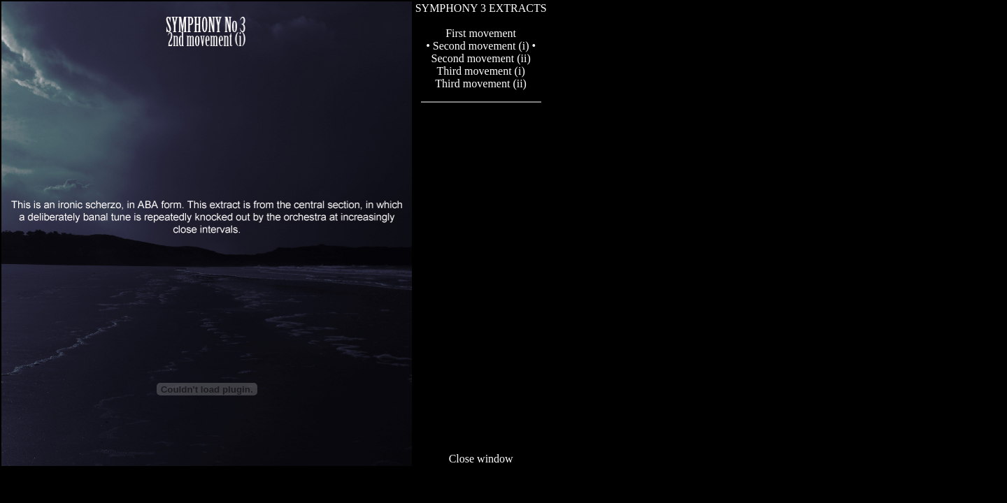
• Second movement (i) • (481, 46)
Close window (481, 459)
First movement (480, 33)
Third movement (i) (481, 71)
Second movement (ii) (481, 58)
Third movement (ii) (481, 83)
